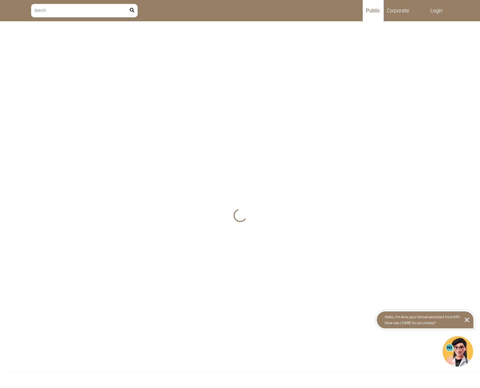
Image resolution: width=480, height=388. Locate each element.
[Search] (80, 10)
